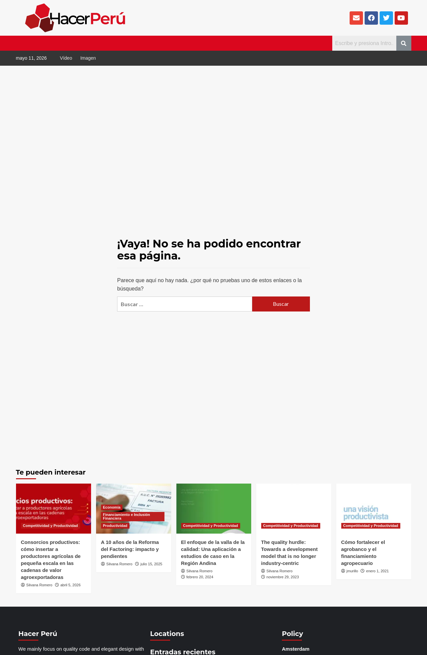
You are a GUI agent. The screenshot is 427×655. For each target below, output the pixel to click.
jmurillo (352, 571)
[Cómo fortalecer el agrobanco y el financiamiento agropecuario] (373, 509)
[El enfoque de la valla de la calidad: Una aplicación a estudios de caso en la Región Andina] (213, 509)
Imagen (88, 58)
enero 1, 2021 (377, 571)
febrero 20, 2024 (200, 577)
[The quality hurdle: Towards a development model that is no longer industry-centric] (293, 509)
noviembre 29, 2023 (283, 577)
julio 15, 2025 (151, 564)
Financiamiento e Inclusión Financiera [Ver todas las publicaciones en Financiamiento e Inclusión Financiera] (126, 516)
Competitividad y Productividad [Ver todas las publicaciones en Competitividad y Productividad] (50, 526)
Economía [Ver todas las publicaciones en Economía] (112, 507)
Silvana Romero (39, 585)
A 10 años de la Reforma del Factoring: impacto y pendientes (130, 549)
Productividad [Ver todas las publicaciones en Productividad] (115, 526)
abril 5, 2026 (70, 585)
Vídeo (66, 58)
